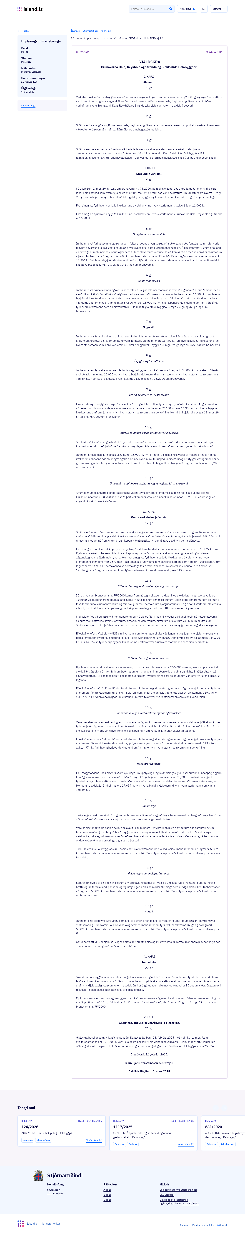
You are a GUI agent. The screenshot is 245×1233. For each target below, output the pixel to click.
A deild (107, 1189)
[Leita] (171, 9)
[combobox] (152, 9)
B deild (107, 1194)
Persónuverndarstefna (203, 1225)
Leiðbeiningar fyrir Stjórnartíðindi (178, 1189)
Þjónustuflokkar (50, 1223)
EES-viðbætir (167, 1194)
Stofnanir (184, 1225)
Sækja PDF (28, 105)
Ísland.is (32, 1223)
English (224, 1225)
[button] (187, 9)
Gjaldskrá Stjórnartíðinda (174, 1199)
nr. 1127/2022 (190, 1203)
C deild (107, 1199)
